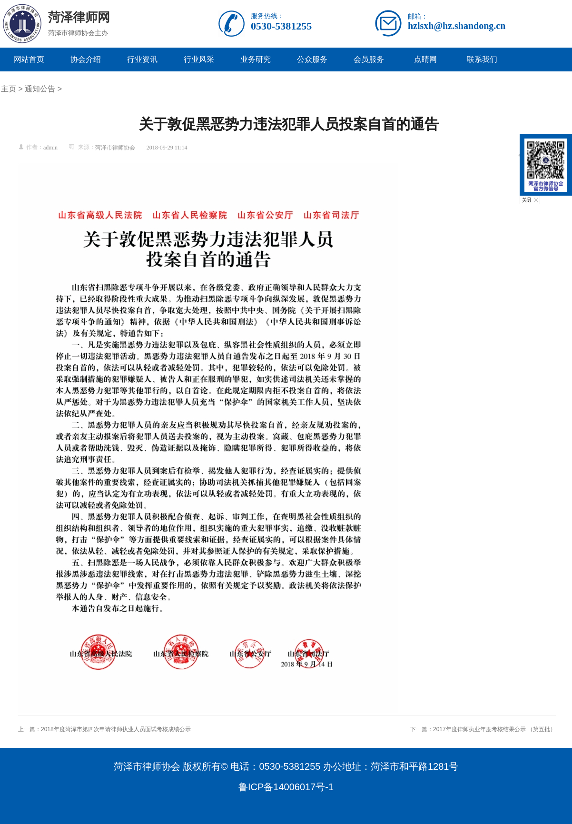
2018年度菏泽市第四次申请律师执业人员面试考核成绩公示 (116, 729)
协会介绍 (85, 59)
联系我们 (482, 59)
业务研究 (255, 59)
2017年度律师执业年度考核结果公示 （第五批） (494, 729)
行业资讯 (142, 59)
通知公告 (40, 89)
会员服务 (369, 59)
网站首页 (29, 59)
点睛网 (425, 59)
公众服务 (312, 59)
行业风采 (199, 59)
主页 (8, 89)
